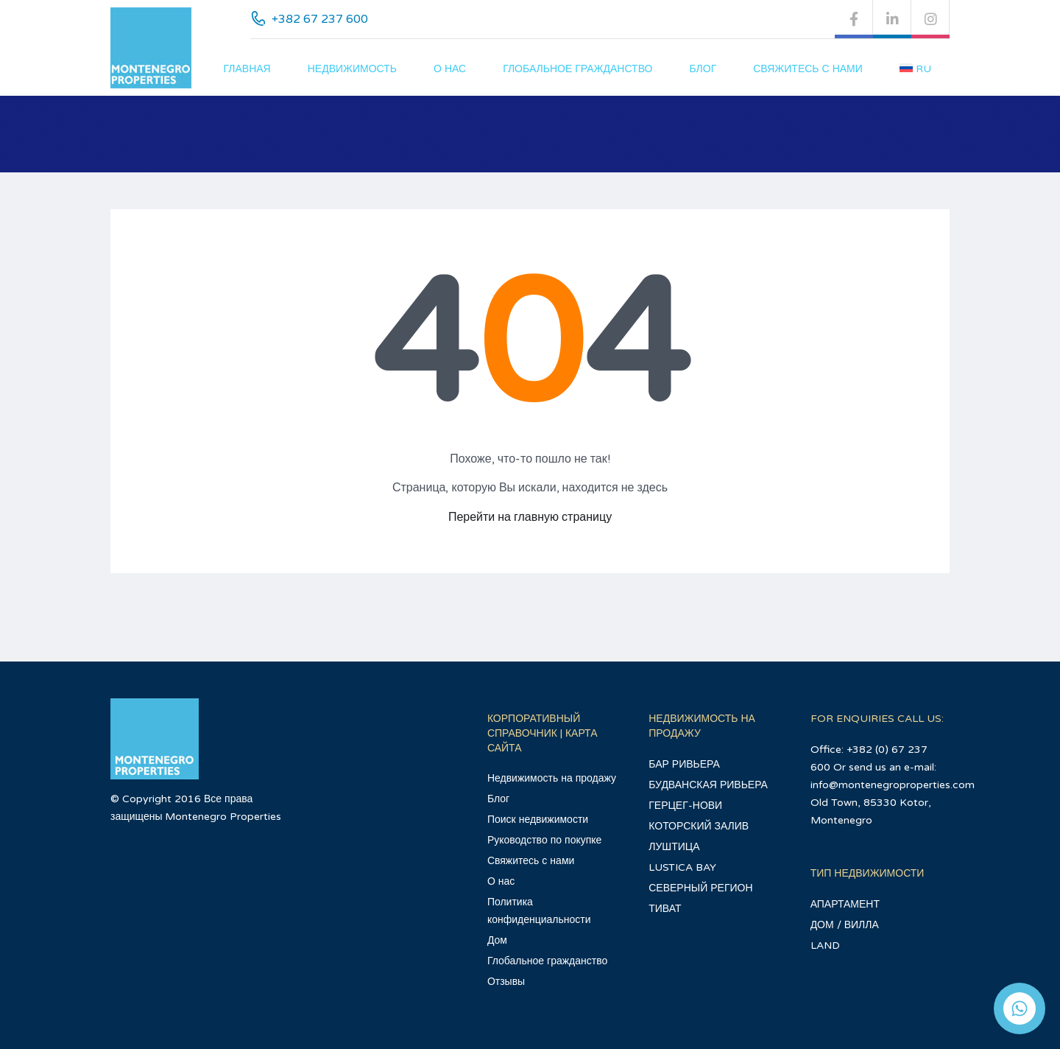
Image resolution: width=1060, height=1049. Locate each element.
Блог (702, 69)
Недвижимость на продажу (551, 778)
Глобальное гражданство (577, 69)
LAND (825, 945)
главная (247, 69)
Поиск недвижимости (537, 819)
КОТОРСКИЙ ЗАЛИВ (699, 826)
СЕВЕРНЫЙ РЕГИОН (700, 888)
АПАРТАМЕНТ (845, 904)
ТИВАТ (665, 908)
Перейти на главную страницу (530, 517)
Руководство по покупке (544, 840)
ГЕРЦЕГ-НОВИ (685, 805)
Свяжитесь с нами (808, 69)
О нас (450, 69)
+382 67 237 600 (320, 19)
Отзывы (506, 981)
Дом (497, 940)
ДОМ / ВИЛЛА (844, 925)
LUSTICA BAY (682, 867)
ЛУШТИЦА (674, 847)
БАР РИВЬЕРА (684, 764)
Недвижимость (352, 69)
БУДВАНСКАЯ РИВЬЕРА (708, 785)
